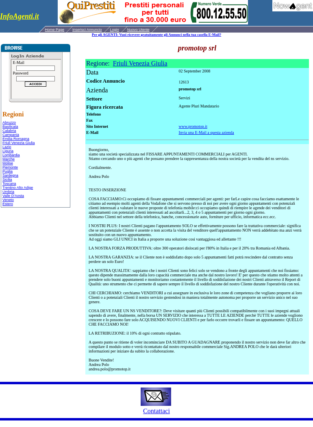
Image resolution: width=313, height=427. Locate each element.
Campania (10, 135)
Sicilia (7, 179)
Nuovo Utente (138, 30)
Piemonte (10, 167)
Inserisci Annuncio (87, 30)
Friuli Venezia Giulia (18, 143)
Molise (7, 163)
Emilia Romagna (15, 139)
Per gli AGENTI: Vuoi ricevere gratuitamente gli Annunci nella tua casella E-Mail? (156, 35)
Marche (8, 159)
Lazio (6, 147)
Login (114, 30)
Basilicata (10, 127)
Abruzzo (9, 122)
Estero (7, 204)
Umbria (8, 192)
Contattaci (156, 410)
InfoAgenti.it (19, 16)
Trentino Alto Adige (17, 188)
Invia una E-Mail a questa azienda (206, 132)
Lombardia (11, 155)
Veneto (8, 200)
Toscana (9, 184)
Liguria (7, 151)
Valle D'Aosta (13, 196)
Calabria (9, 131)
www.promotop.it (192, 126)
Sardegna (10, 175)
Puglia (7, 171)
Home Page (55, 30)
